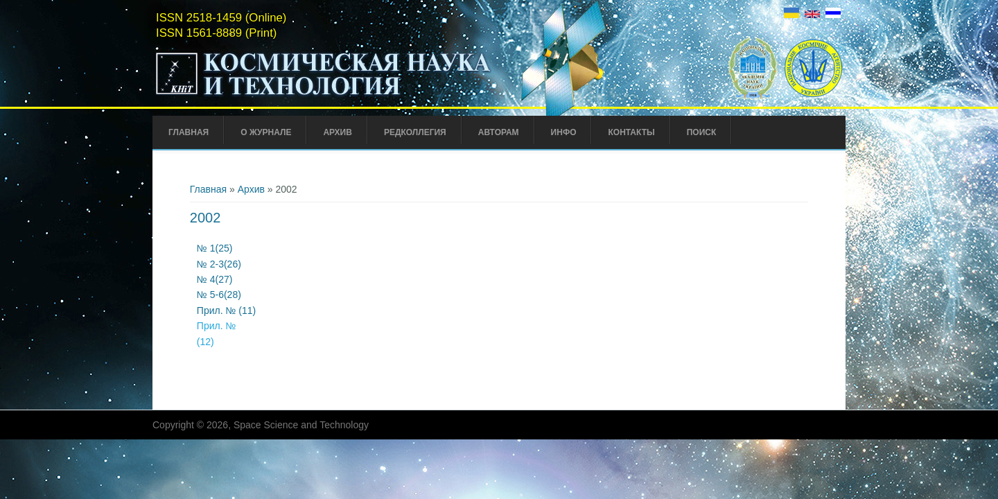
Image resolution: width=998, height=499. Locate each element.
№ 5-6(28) (219, 294)
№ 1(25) (216, 248)
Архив (337, 132)
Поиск (702, 132)
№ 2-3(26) (219, 264)
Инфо (564, 132)
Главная (188, 132)
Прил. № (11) (226, 310)
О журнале (265, 132)
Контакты (631, 132)
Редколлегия (415, 132)
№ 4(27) (215, 279)
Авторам (498, 132)
